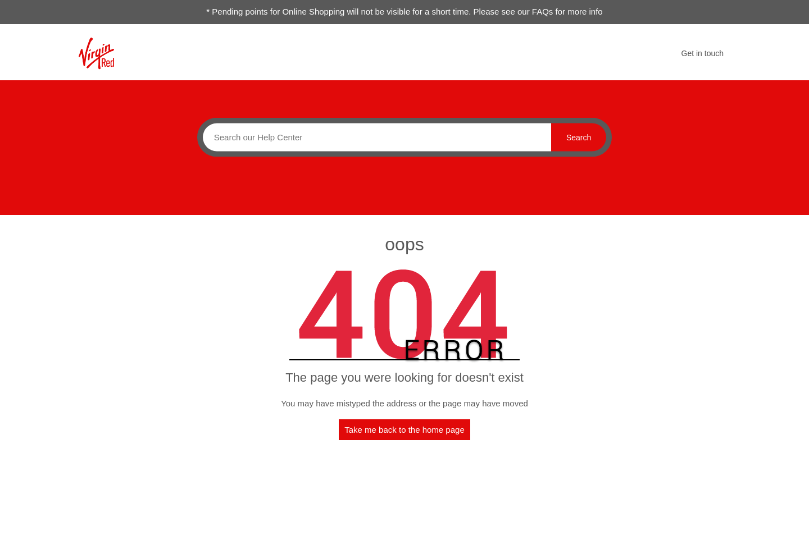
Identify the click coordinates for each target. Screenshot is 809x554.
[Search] (374, 137)
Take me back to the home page (404, 429)
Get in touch (702, 53)
